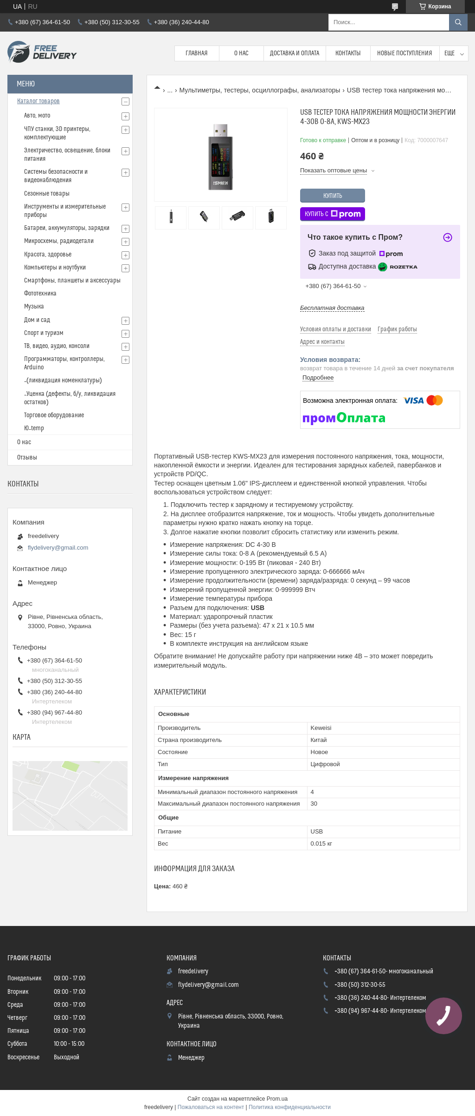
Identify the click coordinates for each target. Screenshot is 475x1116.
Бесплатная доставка (332, 307)
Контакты (348, 53)
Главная (197, 53)
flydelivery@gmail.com (58, 547)
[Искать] (458, 22)
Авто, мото (37, 115)
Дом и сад (37, 320)
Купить (332, 196)
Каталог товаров (38, 101)
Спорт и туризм (44, 333)
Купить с (333, 214)
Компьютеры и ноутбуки (55, 267)
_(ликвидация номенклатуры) (63, 380)
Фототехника (40, 293)
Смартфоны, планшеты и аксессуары (72, 280)
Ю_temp (34, 428)
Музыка (34, 306)
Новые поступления (404, 53)
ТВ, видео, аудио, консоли (57, 346)
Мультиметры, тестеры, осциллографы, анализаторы (260, 90)
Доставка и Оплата (294, 53)
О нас (241, 53)
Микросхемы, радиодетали (59, 241)
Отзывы (27, 457)
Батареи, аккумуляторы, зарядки (66, 228)
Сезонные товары (47, 193)
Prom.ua (277, 1099)
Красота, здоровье (47, 254)
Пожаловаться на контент (211, 1107)
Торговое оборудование (54, 415)
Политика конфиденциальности (290, 1107)
